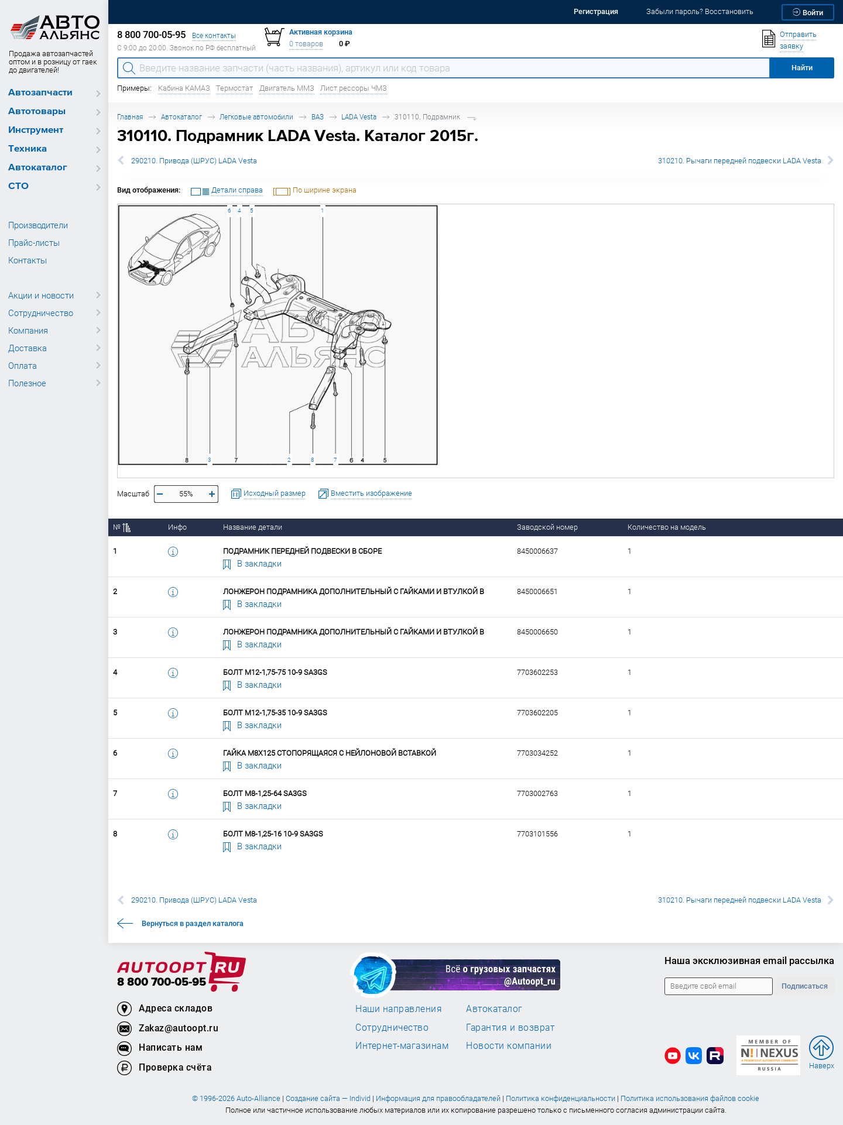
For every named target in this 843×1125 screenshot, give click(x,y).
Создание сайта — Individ (328, 1098)
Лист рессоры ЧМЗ (353, 88)
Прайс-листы (34, 242)
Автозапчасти (40, 93)
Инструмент (35, 130)
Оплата (22, 365)
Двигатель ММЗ (286, 88)
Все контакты (214, 35)
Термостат (234, 88)
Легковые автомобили (256, 116)
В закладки (252, 563)
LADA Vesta (358, 116)
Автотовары (37, 111)
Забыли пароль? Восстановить (699, 11)
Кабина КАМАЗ (184, 88)
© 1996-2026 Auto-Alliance (236, 1098)
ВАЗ (317, 116)
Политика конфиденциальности (560, 1098)
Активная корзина (320, 32)
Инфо (177, 527)
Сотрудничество (40, 312)
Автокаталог (37, 168)
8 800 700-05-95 (161, 982)
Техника (27, 149)
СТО (18, 186)
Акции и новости (41, 295)
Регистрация (596, 11)
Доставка (27, 348)
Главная (130, 116)
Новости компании (508, 1045)
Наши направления (398, 1008)
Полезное (27, 383)
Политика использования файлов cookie (690, 1098)
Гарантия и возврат (510, 1027)
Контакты (27, 260)
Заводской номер (547, 527)
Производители (38, 225)
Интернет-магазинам (401, 1045)
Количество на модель (667, 527)
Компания (28, 330)
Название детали (252, 527)
